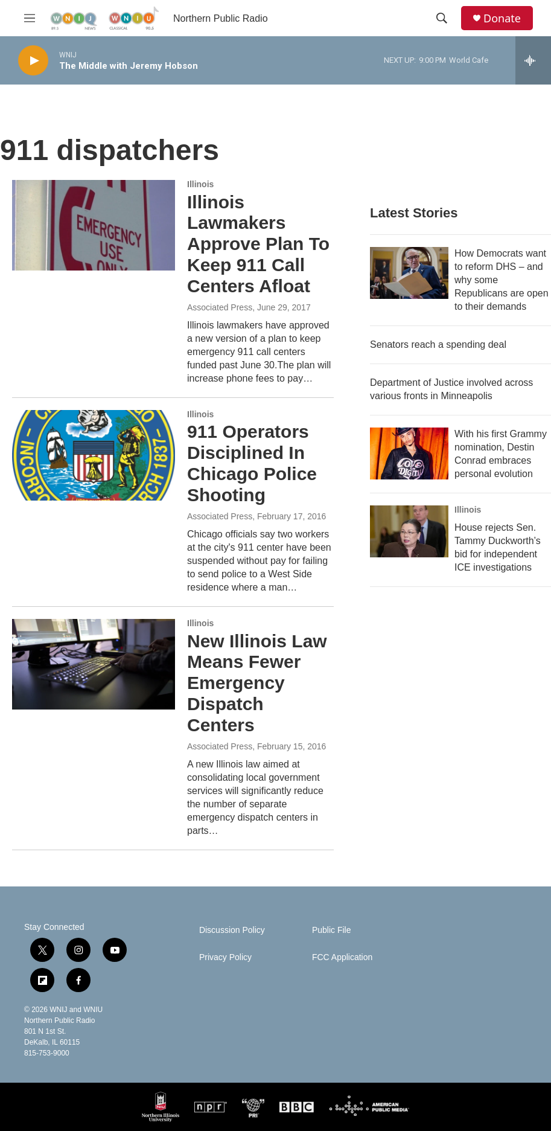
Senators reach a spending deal (438, 344)
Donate (502, 18)
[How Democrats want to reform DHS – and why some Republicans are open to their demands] (409, 273)
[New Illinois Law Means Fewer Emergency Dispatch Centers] (93, 664)
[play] (33, 61)
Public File (331, 930)
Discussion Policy (232, 930)
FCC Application (342, 957)
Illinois (200, 184)
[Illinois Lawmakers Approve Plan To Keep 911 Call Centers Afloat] (93, 225)
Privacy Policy (225, 957)
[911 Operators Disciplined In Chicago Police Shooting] (93, 455)
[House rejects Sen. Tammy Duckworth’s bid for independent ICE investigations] (409, 531)
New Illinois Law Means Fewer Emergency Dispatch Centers (257, 683)
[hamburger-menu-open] (29, 18)
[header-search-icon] (441, 18)
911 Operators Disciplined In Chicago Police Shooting (252, 462)
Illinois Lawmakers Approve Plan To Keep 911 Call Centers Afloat (258, 244)
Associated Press (219, 307)
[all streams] (533, 60)
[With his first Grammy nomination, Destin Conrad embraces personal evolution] (409, 453)
